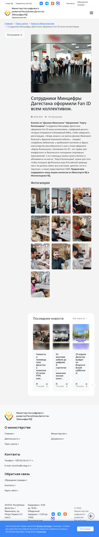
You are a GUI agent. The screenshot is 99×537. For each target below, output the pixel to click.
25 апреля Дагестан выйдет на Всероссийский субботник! (81, 364)
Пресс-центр (22, 23)
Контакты (70, 3)
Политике (41, 532)
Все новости (80, 318)
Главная (9, 23)
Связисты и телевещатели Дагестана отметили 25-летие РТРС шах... (41, 366)
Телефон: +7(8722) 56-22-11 (19, 460)
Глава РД (9, 3)
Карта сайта (11, 490)
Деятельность (12, 438)
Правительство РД (24, 3)
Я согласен (85, 529)
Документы (57, 438)
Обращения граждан (82, 3)
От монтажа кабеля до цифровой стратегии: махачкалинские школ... (61, 366)
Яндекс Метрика (44, 526)
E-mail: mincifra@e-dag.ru (18, 465)
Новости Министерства (42, 23)
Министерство (59, 433)
